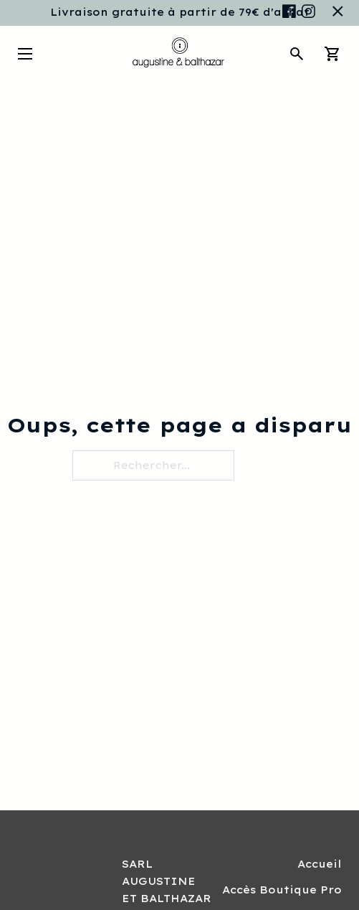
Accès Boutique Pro (282, 889)
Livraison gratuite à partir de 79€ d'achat (180, 12)
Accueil (319, 864)
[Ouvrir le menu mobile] (25, 54)
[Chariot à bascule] (332, 53)
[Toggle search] (296, 53)
